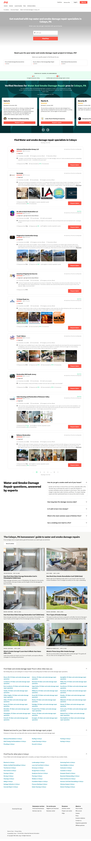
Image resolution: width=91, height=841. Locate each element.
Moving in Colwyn (8, 776)
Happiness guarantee (81, 823)
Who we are (79, 811)
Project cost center (67, 811)
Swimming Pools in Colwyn (67, 762)
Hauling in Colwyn (65, 741)
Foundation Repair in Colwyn (40, 781)
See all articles (10, 543)
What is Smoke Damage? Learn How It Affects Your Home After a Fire (22, 652)
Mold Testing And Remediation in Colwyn (15, 741)
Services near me (36, 811)
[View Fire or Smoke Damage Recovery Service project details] (17, 63)
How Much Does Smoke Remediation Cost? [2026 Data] (64, 576)
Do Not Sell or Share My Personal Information (34, 833)
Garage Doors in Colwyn (38, 770)
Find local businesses (38, 808)
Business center (51, 811)
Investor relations (80, 818)
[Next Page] (58, 472)
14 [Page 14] (54, 472)
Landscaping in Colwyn (38, 762)
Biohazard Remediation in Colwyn (13, 738)
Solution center (66, 808)
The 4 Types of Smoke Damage (56, 615)
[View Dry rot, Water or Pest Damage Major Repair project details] (45, 63)
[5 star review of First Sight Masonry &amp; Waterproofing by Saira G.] (19, 112)
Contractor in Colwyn (66, 768)
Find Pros (45, 38)
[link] (5, 118)
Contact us (78, 820)
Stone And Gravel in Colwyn (67, 779)
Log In (75, 2)
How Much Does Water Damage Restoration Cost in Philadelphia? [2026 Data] (20, 577)
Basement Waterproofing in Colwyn (69, 776)
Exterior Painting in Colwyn (67, 787)
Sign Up (83, 2)
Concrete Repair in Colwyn (11, 787)
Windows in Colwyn (37, 779)
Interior (6, 6)
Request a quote (19, 122)
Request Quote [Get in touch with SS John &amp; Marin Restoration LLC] (74, 227)
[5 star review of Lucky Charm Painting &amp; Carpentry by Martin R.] (56, 112)
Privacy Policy (24, 831)
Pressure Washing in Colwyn (39, 784)
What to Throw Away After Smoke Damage (60, 651)
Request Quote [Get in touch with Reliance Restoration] (74, 465)
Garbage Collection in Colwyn (12, 784)
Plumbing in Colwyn (9, 744)
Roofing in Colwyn (37, 738)
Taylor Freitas (8, 573)
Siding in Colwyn (8, 781)
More (24, 6)
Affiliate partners (80, 825)
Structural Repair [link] (15, 9)
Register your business (53, 808)
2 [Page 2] (40, 472)
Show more (78, 185)
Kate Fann (49, 573)
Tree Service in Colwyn (10, 768)
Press (77, 815)
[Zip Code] (45, 33)
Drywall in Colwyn (37, 744)
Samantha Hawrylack (52, 648)
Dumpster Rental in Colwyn (67, 773)
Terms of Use (16, 831)
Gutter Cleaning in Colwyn (39, 787)
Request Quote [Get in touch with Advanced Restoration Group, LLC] (74, 165)
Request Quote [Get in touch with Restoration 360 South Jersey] (74, 388)
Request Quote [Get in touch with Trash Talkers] (74, 366)
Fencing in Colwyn (9, 773)
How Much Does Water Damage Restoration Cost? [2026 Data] (24, 615)
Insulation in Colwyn (65, 770)
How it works (79, 808)
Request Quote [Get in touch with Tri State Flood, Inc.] (74, 328)
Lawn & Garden (18, 6)
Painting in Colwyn (65, 738)
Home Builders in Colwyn (67, 765)
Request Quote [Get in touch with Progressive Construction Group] (74, 265)
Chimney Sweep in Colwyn (67, 784)
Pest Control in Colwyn (10, 770)
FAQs (63, 813)
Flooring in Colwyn (37, 776)
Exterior (11, 6)
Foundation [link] (6, 9)
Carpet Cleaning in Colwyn (39, 741)
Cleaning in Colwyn (9, 779)
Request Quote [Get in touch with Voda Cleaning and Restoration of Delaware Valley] (74, 427)
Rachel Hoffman (8, 611)
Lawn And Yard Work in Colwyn (40, 765)
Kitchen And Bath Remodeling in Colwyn (15, 765)
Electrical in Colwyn (9, 762)
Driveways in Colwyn (37, 768)
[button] (22, 193)
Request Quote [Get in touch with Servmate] (74, 203)
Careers (78, 813)
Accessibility (17, 833)
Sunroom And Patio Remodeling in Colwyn (71, 781)
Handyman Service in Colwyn (40, 773)
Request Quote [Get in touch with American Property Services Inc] (74, 291)
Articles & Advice (31, 6)
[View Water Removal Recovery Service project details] (73, 63)
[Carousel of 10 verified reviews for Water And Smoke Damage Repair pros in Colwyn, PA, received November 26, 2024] (45, 107)
